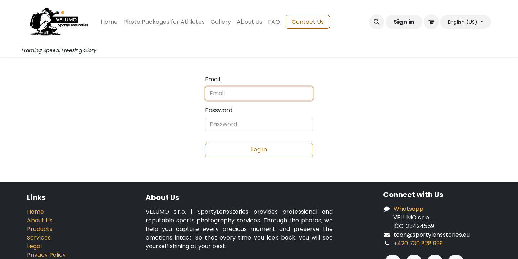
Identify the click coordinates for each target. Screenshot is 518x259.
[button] (376, 21)
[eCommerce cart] (431, 21)
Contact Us (308, 22)
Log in (259, 149)
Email (212, 79)
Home (35, 212)
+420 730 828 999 (418, 243)
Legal (34, 246)
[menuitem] (109, 22)
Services (39, 237)
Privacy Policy (46, 255)
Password (218, 110)
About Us (40, 220)
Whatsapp (408, 209)
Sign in (404, 22)
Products (40, 229)
